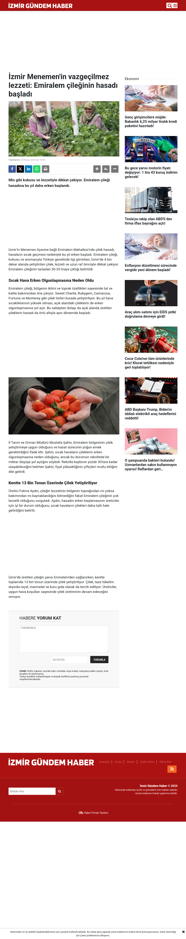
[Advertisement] (93, 41)
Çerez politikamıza (90, 935)
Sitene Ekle (165, 761)
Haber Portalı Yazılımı (96, 812)
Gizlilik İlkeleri (147, 761)
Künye (118, 761)
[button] (97, 169)
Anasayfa (104, 761)
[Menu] (175, 6)
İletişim (131, 761)
